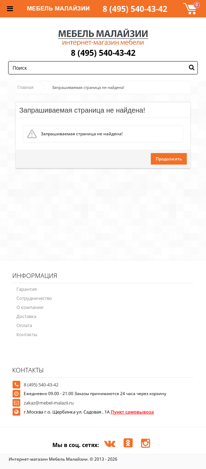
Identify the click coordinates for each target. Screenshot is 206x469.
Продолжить (169, 159)
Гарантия (26, 289)
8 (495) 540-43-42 (135, 8)
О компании (29, 307)
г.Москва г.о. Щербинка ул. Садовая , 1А (89, 412)
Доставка (26, 316)
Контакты (26, 334)
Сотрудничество (34, 298)
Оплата (24, 325)
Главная (25, 87)
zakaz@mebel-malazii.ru (49, 403)
